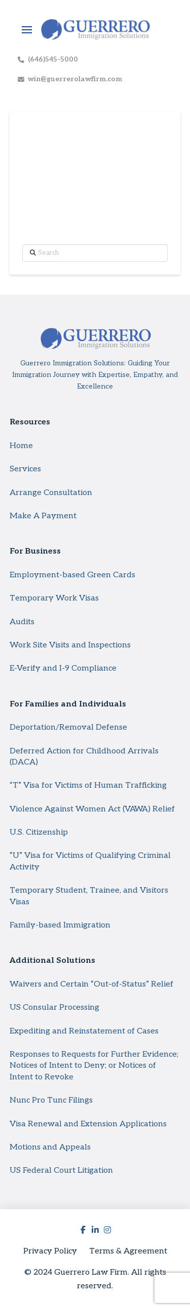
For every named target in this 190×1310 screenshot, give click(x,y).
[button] (27, 30)
